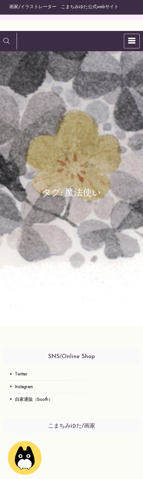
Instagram (24, 386)
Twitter (21, 374)
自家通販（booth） (34, 399)
